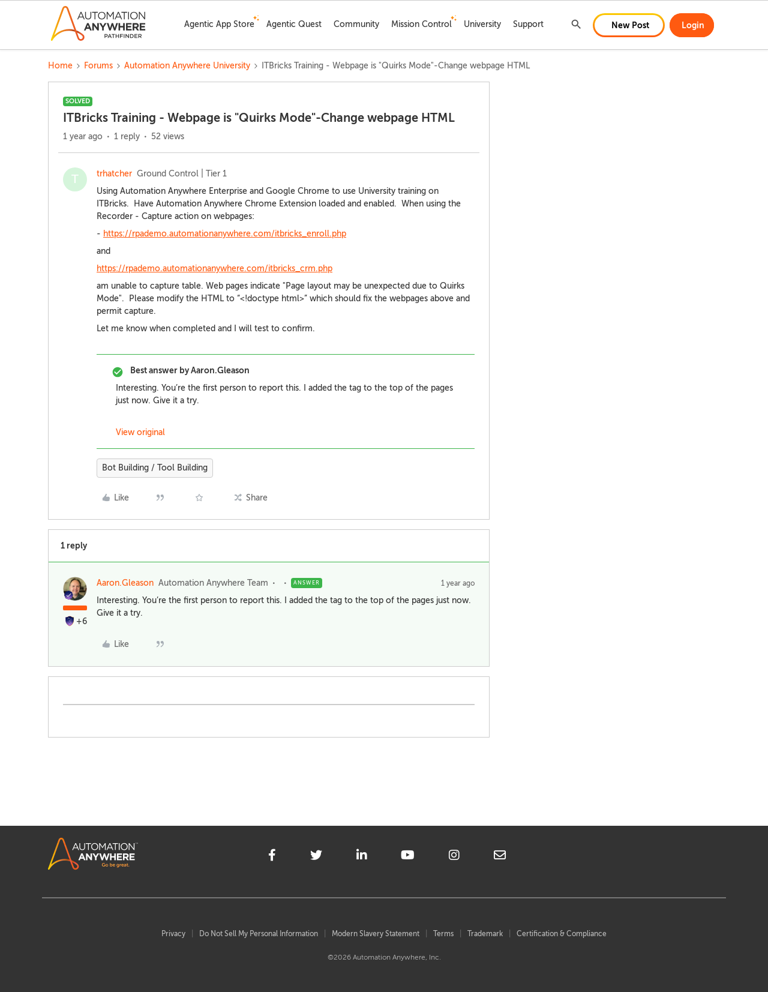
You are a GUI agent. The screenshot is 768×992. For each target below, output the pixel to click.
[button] (629, 25)
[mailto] (500, 857)
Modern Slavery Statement (375, 934)
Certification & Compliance (562, 934)
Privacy (173, 934)
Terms (443, 934)
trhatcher (114, 173)
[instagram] (454, 857)
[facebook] (272, 857)
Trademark (485, 934)
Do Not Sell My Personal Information (258, 934)
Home (60, 65)
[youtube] (408, 857)
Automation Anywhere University (187, 65)
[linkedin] (361, 857)
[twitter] (316, 857)
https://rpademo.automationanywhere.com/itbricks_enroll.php (224, 233)
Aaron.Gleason (125, 583)
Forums (98, 65)
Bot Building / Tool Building (155, 467)
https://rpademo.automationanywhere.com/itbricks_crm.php (214, 268)
